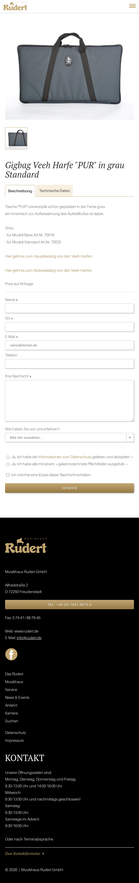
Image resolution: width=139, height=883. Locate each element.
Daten (54, 190)
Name (11, 299)
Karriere (11, 713)
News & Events (17, 697)
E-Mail (11, 336)
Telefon (11, 355)
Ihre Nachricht (18, 376)
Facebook (11, 654)
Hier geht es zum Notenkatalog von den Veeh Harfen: (48, 270)
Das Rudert (14, 673)
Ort (9, 318)
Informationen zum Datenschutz (64, 456)
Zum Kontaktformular (22, 853)
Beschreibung (18, 191)
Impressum (14, 740)
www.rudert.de (26, 631)
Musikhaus (14, 681)
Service (11, 689)
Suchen (11, 721)
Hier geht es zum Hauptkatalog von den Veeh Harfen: (49, 256)
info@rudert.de (29, 637)
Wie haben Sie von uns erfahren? (33, 429)
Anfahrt (11, 705)
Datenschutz (15, 732)
